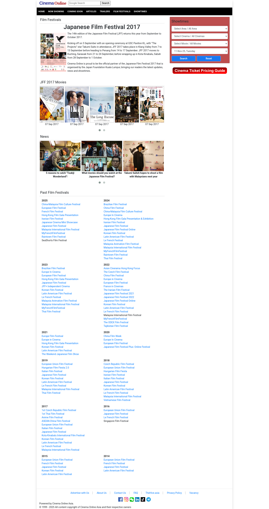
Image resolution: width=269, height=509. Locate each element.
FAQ (136, 493)
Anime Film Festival (52, 417)
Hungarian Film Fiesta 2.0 (55, 367)
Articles (91, 11)
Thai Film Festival (113, 258)
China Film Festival (114, 208)
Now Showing (56, 11)
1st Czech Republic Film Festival (59, 410)
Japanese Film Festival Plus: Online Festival (127, 347)
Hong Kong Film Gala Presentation (60, 215)
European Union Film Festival (57, 364)
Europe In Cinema (113, 215)
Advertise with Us (80, 493)
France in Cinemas (113, 286)
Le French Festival (113, 240)
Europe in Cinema (113, 279)
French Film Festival (52, 211)
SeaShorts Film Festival (54, 240)
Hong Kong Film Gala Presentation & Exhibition (128, 218)
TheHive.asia (152, 493)
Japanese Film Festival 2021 (119, 293)
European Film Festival (54, 208)
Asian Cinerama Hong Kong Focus (122, 268)
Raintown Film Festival (54, 236)
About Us (102, 493)
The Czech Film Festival (116, 272)
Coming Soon (75, 11)
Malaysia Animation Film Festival (121, 244)
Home (41, 11)
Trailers (105, 11)
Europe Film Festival (52, 336)
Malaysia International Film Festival (60, 229)
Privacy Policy (174, 493)
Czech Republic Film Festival (119, 364)
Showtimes (140, 11)
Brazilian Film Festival (115, 204)
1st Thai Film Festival (53, 413)
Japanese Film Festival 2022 (119, 297)
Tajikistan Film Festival (116, 326)
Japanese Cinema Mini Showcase (60, 222)
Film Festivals (121, 11)
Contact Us (120, 493)
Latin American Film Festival (119, 236)
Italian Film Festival (52, 371)
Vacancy (193, 493)
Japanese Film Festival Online (119, 229)
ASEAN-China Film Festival (56, 421)
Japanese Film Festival (54, 226)
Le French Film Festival (116, 311)
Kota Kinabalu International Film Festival (63, 435)
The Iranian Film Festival (117, 290)
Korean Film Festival (114, 233)
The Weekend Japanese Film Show (60, 354)
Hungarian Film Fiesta (115, 371)
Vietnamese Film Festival (117, 400)
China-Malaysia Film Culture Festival (61, 204)
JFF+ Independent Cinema (56, 286)
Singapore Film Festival (116, 421)
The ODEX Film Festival (116, 322)
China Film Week (112, 336)
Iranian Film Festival (52, 218)
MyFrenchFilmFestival (53, 233)
